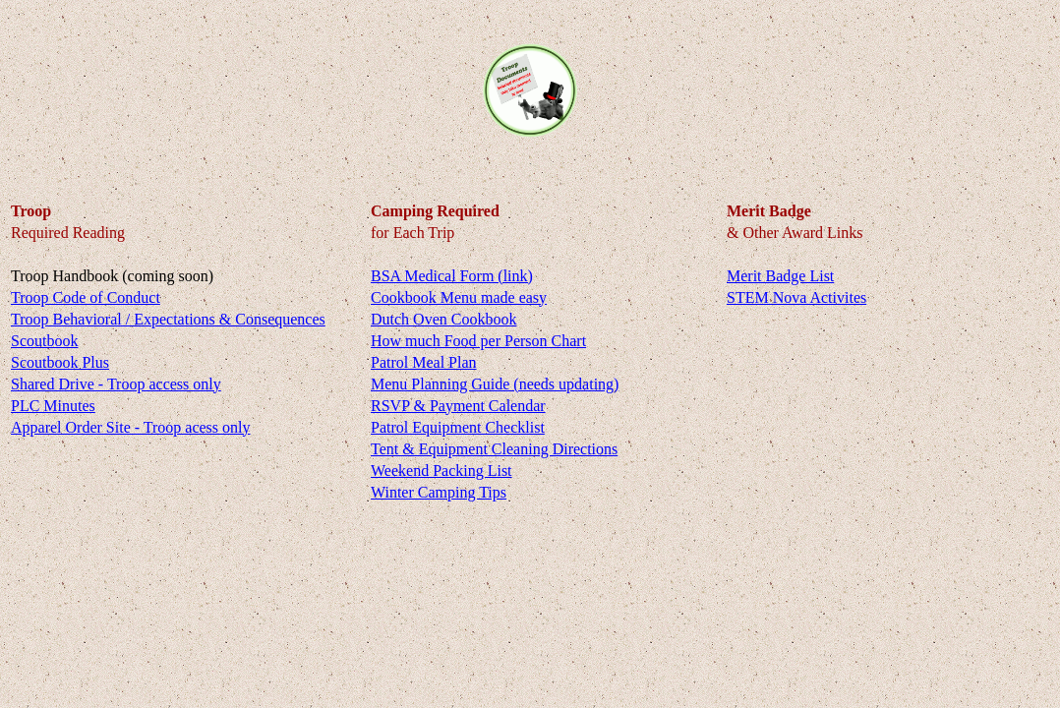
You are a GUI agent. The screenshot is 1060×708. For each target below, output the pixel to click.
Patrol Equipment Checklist (458, 427)
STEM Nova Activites (796, 297)
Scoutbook (44, 340)
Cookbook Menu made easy (459, 297)
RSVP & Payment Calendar (458, 405)
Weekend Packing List (441, 470)
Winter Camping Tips (438, 492)
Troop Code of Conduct (85, 297)
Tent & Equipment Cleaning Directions (494, 449)
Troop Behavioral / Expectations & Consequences (168, 319)
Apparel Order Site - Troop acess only (131, 427)
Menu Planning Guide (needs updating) (494, 384)
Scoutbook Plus (60, 362)
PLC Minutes (53, 405)
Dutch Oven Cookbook (443, 319)
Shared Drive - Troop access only (116, 384)
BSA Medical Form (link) (452, 275)
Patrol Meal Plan (424, 362)
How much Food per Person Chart (478, 340)
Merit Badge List (780, 275)
